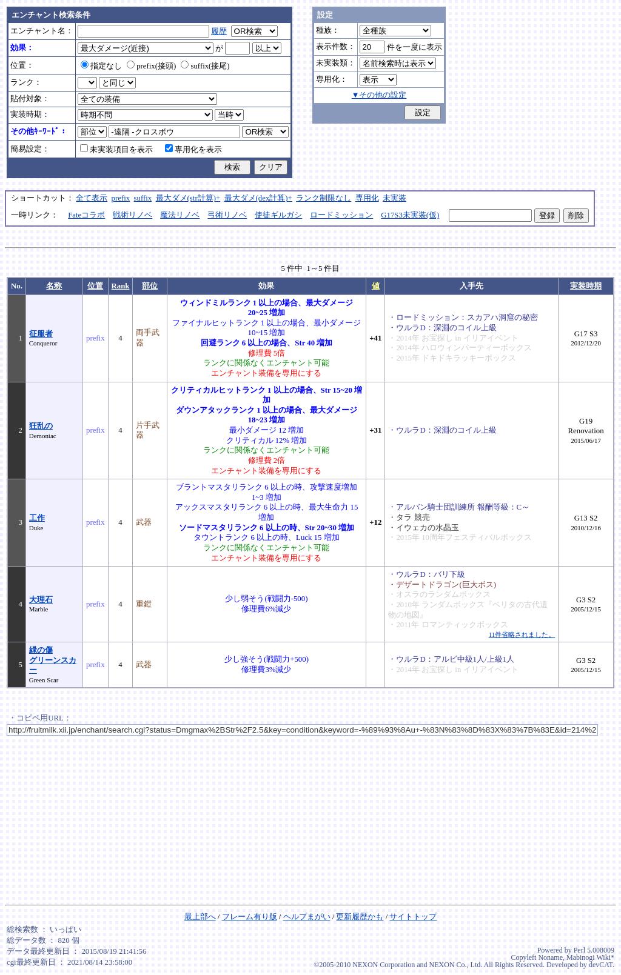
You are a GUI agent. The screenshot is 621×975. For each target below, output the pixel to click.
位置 (95, 286)
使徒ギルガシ (278, 215)
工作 (37, 518)
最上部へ (200, 917)
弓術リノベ (227, 215)
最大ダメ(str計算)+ (188, 198)
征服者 (41, 334)
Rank (121, 286)
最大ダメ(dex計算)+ (258, 198)
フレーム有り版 (249, 917)
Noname (550, 957)
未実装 (394, 198)
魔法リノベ (180, 215)
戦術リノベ (132, 215)
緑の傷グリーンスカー (52, 660)
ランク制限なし (323, 198)
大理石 (41, 600)
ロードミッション (341, 215)
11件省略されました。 (522, 634)
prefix (121, 198)
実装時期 (586, 286)
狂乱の (41, 426)
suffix (143, 198)
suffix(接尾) (205, 66)
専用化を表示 (193, 149)
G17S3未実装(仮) (410, 215)
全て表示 (91, 198)
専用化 (367, 198)
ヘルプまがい (307, 917)
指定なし (101, 66)
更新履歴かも (359, 917)
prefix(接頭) (151, 66)
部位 (150, 286)
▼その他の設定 (379, 95)
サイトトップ (413, 917)
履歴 (219, 31)
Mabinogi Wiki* (590, 957)
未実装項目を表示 (116, 149)
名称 (54, 286)
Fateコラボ (86, 215)
